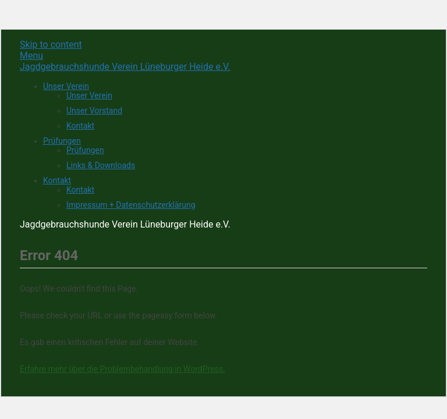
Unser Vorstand (94, 110)
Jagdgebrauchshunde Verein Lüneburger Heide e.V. (125, 66)
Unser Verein (66, 86)
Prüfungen (62, 140)
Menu (31, 55)
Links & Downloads (100, 165)
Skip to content (51, 44)
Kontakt (80, 125)
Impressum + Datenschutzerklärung (131, 205)
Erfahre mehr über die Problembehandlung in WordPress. (122, 369)
